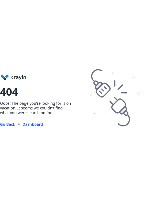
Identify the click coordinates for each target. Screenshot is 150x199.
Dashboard (32, 124)
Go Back (7, 124)
